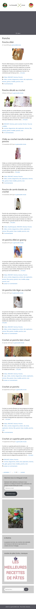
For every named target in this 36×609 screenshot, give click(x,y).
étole (27, 426)
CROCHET (10, 77)
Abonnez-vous (10, 494)
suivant (22, 472)
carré (5, 277)
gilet (6, 464)
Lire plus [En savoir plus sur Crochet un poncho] (8, 419)
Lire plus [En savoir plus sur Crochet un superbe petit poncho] (30, 455)
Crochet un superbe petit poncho (17, 438)
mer (19, 279)
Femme (16, 77)
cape (5, 376)
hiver (10, 181)
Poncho (20, 77)
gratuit (9, 81)
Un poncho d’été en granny (14, 240)
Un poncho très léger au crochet (16, 290)
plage (27, 279)
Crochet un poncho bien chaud (16, 340)
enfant (21, 79)
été (24, 79)
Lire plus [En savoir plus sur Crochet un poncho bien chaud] (18, 369)
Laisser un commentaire (10, 283)
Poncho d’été (8, 42)
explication (29, 79)
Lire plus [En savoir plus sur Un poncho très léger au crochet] (4, 322)
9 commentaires (8, 84)
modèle (13, 81)
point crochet (18, 124)
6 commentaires (8, 432)
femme (4, 81)
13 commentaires (9, 132)
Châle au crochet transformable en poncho (17, 140)
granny (4, 130)
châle (5, 79)
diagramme (15, 79)
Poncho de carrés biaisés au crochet (14, 190)
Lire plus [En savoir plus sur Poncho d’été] (22, 73)
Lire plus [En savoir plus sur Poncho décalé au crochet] (25, 119)
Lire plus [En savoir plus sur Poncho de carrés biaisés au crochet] (12, 222)
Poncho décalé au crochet (13, 90)
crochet (9, 79)
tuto (22, 81)
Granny (20, 275)
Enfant (11, 459)
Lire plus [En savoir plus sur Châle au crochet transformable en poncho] (17, 172)
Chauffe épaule (12, 227)
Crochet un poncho (10, 386)
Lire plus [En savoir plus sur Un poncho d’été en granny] (23, 270)
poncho (18, 81)
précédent (5, 472)
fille (31, 128)
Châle (5, 77)
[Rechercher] (26, 589)
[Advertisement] (18, 21)
